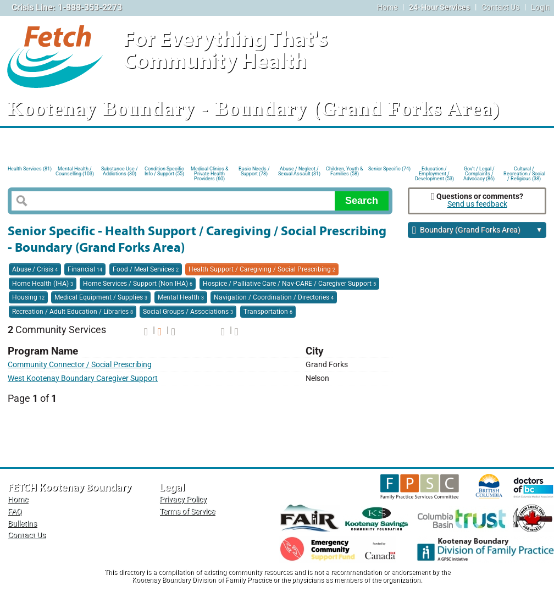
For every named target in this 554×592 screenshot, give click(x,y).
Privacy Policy (183, 499)
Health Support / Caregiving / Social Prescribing (262, 269)
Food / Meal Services (146, 269)
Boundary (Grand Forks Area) (477, 230)
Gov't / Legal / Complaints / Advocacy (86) (479, 173)
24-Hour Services (439, 7)
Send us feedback (477, 204)
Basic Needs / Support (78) (254, 171)
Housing (28, 297)
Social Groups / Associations (188, 312)
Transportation (267, 312)
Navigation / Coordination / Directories (274, 297)
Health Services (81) (30, 168)
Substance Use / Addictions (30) (119, 171)
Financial (85, 269)
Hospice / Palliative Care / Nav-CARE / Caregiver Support (289, 283)
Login (540, 7)
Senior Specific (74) (389, 168)
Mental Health (181, 297)
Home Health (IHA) (42, 283)
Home (387, 7)
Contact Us (500, 7)
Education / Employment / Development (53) (434, 173)
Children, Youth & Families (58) (344, 171)
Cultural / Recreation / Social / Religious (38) (524, 173)
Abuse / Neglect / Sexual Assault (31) (299, 171)
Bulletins (22, 523)
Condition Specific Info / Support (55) (164, 171)
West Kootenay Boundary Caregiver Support (83, 378)
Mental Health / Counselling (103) (75, 171)
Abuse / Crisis (35, 269)
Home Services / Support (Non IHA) (137, 283)
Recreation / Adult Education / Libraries (72, 312)
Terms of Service (187, 511)
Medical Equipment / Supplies (100, 297)
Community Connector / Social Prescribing (80, 364)
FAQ (15, 511)
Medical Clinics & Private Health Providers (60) (210, 173)
